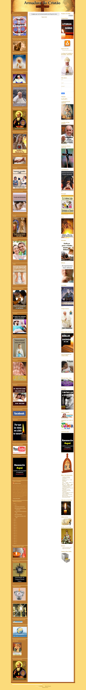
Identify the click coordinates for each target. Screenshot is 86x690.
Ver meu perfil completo (16, 498)
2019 (15, 527)
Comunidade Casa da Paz (66, 489)
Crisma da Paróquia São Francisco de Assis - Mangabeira (67, 493)
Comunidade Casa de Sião (66, 477)
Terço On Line (64, 478)
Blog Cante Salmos (65, 495)
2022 (15, 522)
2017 (15, 530)
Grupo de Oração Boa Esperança (67, 494)
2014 (15, 535)
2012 (15, 538)
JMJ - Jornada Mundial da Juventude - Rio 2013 (67, 483)
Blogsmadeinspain (48, 686)
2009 (15, 543)
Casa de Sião (64, 481)
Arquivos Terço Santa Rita (66, 548)
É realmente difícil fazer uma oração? (67, 50)
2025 (15, 503)
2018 (15, 528)
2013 (15, 536)
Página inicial (44, 17)
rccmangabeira (64, 491)
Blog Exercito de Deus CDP (66, 490)
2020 (15, 525)
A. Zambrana (41, 686)
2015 (15, 533)
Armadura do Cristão (17, 483)
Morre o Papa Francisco (18, 514)
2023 (15, 520)
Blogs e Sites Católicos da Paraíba (67, 496)
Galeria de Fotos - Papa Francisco (20, 506)
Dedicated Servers (45, 687)
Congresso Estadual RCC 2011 (66, 547)
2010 (15, 541)
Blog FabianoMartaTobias (66, 497)
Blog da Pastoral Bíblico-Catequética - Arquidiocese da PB (67, 484)
